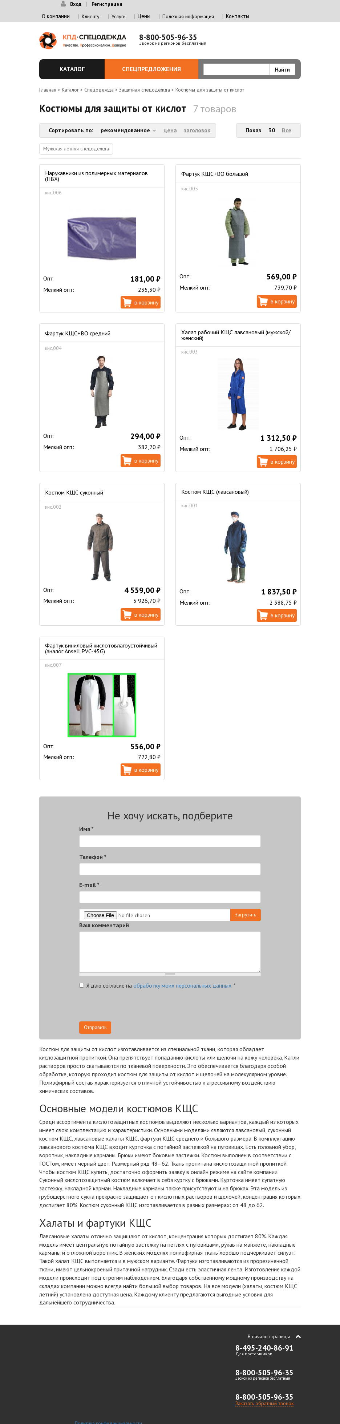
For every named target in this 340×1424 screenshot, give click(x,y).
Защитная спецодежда (144, 89)
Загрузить (245, 914)
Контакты (237, 16)
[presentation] (195, 1007)
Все (286, 130)
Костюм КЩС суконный (74, 492)
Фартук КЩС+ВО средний (77, 333)
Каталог (74, 69)
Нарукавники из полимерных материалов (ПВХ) (96, 175)
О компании (56, 16)
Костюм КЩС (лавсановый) (215, 491)
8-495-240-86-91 (264, 1348)
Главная (47, 89)
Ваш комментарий (104, 925)
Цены (144, 16)
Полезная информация (188, 16)
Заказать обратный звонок (264, 1403)
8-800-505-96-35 (168, 37)
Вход (75, 4)
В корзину (146, 302)
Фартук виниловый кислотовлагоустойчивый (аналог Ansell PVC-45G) (101, 648)
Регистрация (107, 4)
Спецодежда (99, 89)
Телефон (92, 856)
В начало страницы (269, 1336)
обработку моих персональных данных (182, 985)
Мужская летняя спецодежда (76, 148)
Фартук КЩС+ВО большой (214, 173)
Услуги (119, 16)
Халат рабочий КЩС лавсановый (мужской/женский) (236, 335)
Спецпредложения (156, 69)
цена (170, 130)
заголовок (197, 130)
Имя (86, 828)
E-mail (89, 884)
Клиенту (91, 16)
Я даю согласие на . (157, 985)
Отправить (95, 1027)
